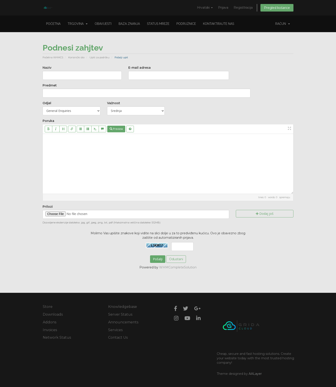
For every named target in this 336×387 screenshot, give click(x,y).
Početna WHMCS (53, 57)
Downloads (53, 314)
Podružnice (186, 23)
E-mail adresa (139, 68)
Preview (116, 129)
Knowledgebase (122, 307)
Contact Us (118, 337)
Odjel (47, 103)
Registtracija (243, 8)
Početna (53, 23)
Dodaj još (264, 213)
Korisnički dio (76, 57)
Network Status (57, 337)
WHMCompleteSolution (178, 267)
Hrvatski (205, 8)
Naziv (47, 68)
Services (115, 330)
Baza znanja (129, 23)
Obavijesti (103, 23)
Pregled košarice (277, 8)
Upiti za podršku (99, 57)
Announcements (123, 322)
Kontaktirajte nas (218, 23)
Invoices (50, 330)
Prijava (223, 8)
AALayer (255, 374)
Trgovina (78, 23)
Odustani (176, 259)
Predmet (50, 85)
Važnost (113, 103)
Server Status (120, 314)
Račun (282, 23)
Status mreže (158, 23)
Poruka (48, 121)
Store (48, 307)
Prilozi (48, 207)
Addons (49, 322)
